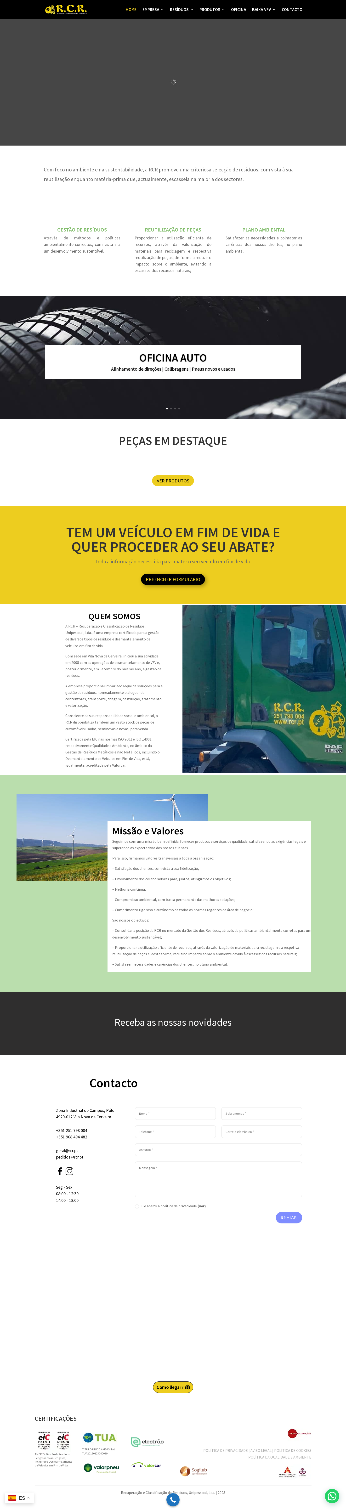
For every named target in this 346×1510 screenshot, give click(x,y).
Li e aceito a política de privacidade (170, 1206)
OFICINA (238, 10)
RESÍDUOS (179, 10)
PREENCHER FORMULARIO (173, 579)
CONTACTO (292, 10)
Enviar (289, 1217)
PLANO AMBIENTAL (263, 229)
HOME (131, 10)
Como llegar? (170, 1387)
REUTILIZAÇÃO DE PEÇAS (173, 229)
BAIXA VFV (261, 10)
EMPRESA (150, 10)
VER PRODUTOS (173, 481)
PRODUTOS (209, 10)
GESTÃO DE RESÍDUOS (82, 229)
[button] (332, 1496)
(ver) (202, 1206)
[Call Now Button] (173, 1499)
